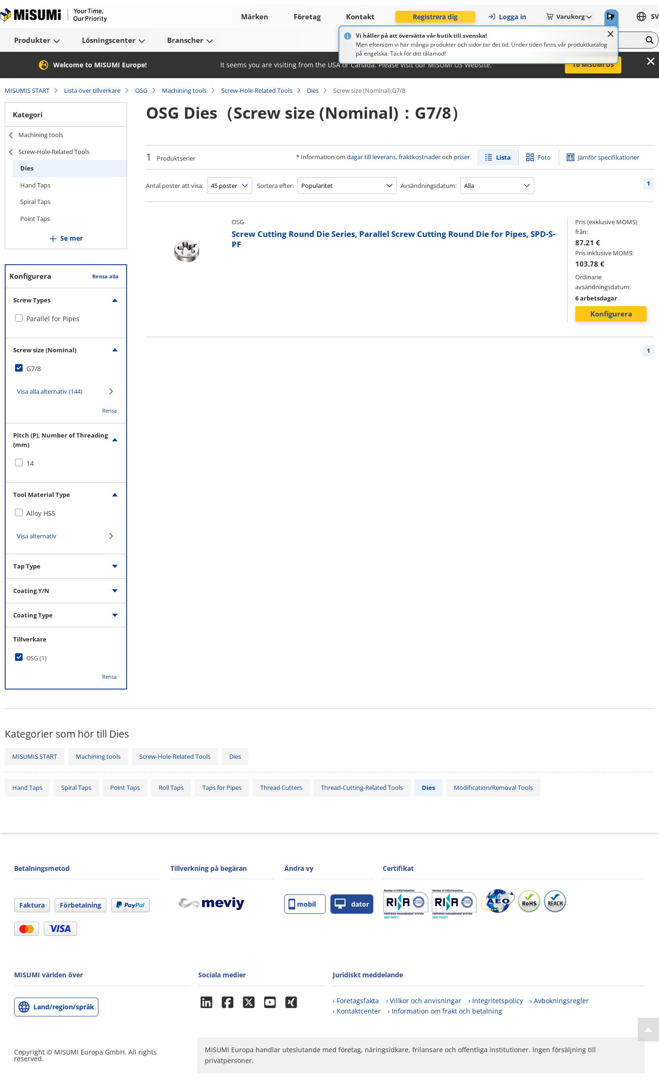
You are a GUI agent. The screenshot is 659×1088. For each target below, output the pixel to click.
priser (462, 157)
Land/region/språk (63, 1006)
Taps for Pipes (221, 787)
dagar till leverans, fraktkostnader (394, 157)
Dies (313, 90)
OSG (141, 90)
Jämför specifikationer (608, 157)
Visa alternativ (36, 536)
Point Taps (35, 218)
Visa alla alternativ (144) (49, 391)
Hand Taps (35, 185)
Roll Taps (171, 787)
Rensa (109, 410)
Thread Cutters (281, 787)
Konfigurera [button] (611, 313)
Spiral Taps (35, 201)
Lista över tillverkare (92, 90)
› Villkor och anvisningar (423, 1000)
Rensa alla (105, 276)
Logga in (507, 16)
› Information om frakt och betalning (445, 1011)
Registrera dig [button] (435, 16)
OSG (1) (36, 658)
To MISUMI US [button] (593, 64)
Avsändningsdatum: (429, 185)
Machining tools (184, 90)
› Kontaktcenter (357, 1011)
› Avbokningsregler (559, 1000)
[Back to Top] (648, 1029)
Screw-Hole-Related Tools (256, 90)
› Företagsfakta (356, 1000)
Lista (503, 157)
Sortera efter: (275, 185)
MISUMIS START (27, 90)
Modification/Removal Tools (493, 787)
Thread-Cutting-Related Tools (362, 787)
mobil (302, 904)
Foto (544, 157)
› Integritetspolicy (495, 1000)
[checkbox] (66, 319)
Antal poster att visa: (174, 185)
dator (352, 904)
